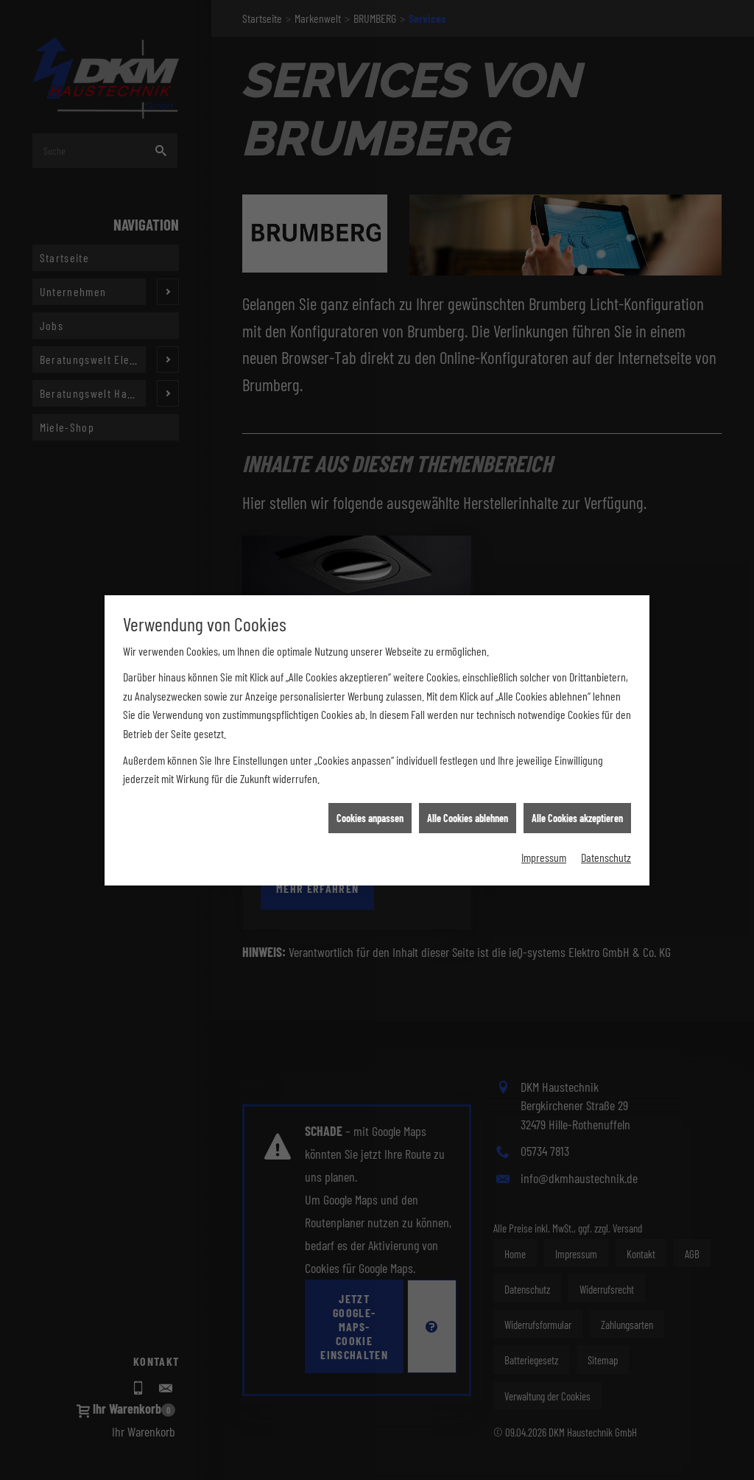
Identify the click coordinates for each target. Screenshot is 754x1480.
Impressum (543, 808)
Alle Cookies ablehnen (467, 768)
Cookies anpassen (370, 768)
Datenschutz (606, 808)
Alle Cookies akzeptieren (577, 768)
